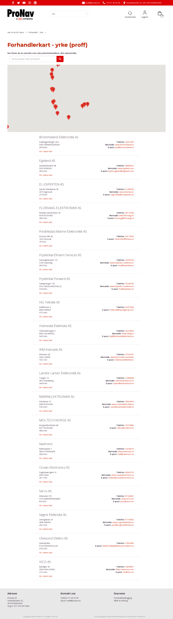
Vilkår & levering (121, 600)
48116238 (129, 212)
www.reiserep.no (126, 192)
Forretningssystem (101, 616)
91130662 (129, 519)
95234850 (129, 331)
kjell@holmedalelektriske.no (122, 336)
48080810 (129, 165)
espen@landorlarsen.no (123, 383)
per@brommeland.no (124, 147)
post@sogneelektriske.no (123, 525)
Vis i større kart (45, 151)
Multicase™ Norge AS (137, 616)
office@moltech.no (125, 428)
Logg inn (144, 13)
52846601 (129, 566)
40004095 (129, 401)
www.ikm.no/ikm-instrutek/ (122, 357)
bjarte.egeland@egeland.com (121, 171)
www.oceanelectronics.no (122, 475)
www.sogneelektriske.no (123, 522)
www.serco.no (127, 498)
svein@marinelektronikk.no (122, 407)
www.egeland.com (126, 168)
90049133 (129, 472)
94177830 (129, 236)
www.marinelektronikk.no (123, 404)
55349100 (129, 260)
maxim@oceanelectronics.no (121, 477)
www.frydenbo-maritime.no (122, 262)
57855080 (129, 543)
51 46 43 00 (73, 598)
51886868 (129, 378)
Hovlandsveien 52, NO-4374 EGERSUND (142, 2)
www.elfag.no (128, 333)
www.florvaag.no (126, 215)
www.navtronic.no (126, 451)
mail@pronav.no (91, 2)
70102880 (129, 425)
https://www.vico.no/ (125, 569)
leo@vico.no (128, 572)
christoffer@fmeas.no (124, 239)
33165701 (129, 354)
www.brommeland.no (124, 144)
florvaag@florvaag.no (124, 218)
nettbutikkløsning (116, 616)
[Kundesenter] (129, 13)
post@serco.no (127, 501)
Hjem (21, 32)
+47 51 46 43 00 (111, 2)
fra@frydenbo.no (126, 289)
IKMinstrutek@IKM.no (124, 360)
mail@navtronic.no (126, 454)
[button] (57, 113)
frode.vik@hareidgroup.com (122, 310)
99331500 (129, 142)
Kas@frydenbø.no (126, 265)
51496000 (129, 189)
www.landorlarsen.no (124, 380)
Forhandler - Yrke (35, 32)
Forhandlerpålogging (123, 598)
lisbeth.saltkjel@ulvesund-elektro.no (118, 546)
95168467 (129, 496)
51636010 (129, 448)
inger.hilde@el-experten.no (122, 194)
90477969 (129, 307)
